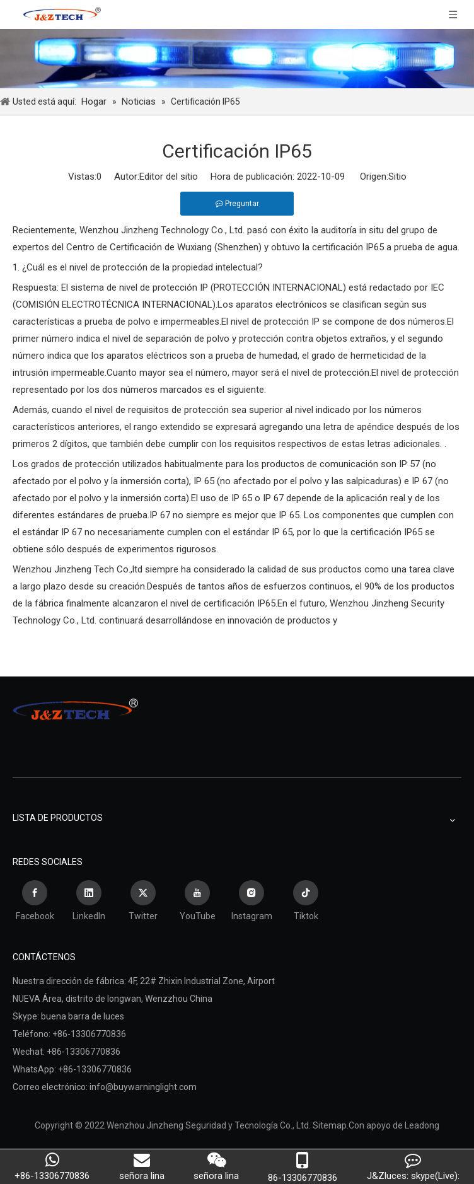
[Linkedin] (89, 902)
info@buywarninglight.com (143, 1087)
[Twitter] (143, 902)
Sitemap (330, 1125)
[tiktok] (306, 902)
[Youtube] (197, 902)
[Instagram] (251, 902)
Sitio (397, 176)
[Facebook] (35, 902)
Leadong (422, 1125)
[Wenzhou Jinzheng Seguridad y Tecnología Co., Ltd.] (237, 58)
